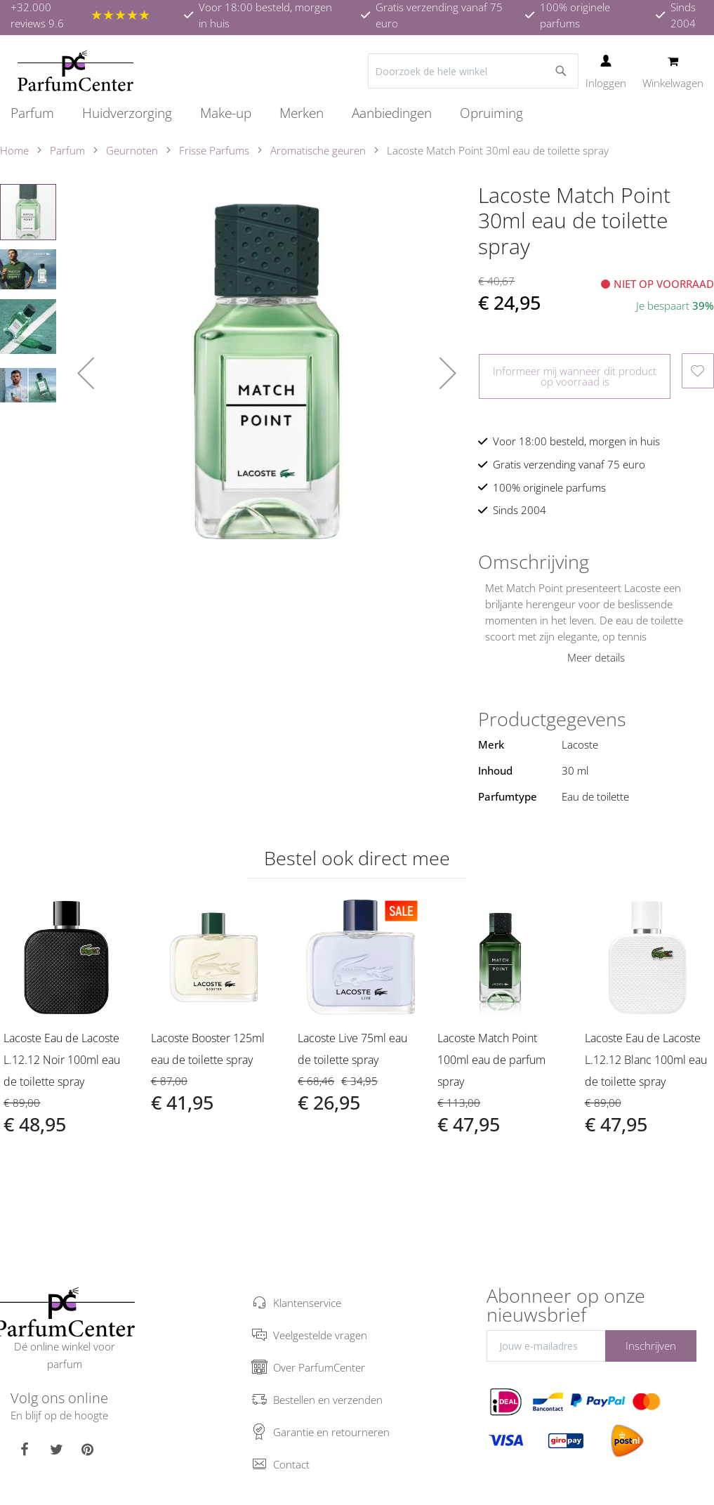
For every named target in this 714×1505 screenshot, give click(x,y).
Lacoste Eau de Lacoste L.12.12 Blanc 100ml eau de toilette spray (646, 1059)
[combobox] (473, 70)
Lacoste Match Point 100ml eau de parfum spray (491, 1059)
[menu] (357, 113)
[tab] (596, 562)
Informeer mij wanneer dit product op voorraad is (574, 376)
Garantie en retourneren (331, 1432)
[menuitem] (39, 113)
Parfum (67, 150)
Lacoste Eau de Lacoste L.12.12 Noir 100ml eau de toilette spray (62, 1059)
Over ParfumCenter (319, 1367)
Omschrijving (533, 561)
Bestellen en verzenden (328, 1400)
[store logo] (75, 71)
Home (14, 150)
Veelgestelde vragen (320, 1335)
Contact (291, 1464)
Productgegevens (552, 719)
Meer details (596, 657)
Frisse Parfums (214, 150)
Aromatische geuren (318, 150)
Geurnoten (132, 150)
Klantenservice (307, 1303)
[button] (86, 373)
